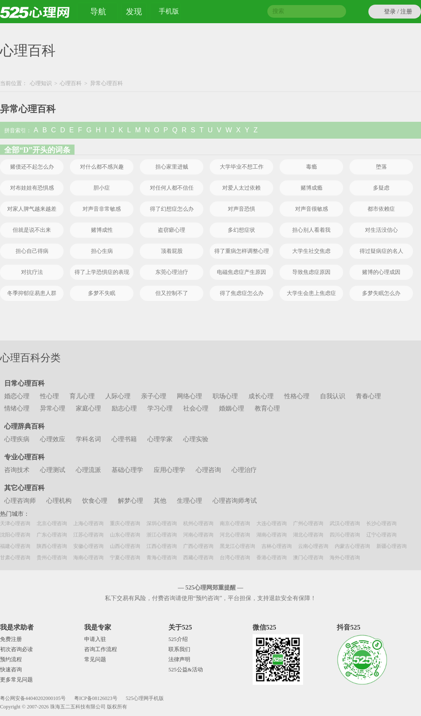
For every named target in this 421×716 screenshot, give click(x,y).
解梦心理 (130, 500)
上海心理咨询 (88, 523)
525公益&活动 (185, 669)
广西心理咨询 (198, 546)
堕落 (381, 167)
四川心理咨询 (345, 535)
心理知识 (41, 83)
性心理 (49, 396)
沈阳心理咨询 (15, 535)
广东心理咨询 (52, 535)
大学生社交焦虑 (311, 251)
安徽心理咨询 (88, 546)
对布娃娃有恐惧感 (32, 188)
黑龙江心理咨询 (237, 546)
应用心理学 (169, 470)
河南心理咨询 (198, 535)
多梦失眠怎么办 (381, 293)
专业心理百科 (24, 457)
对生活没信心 (381, 230)
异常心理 (52, 408)
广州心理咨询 (308, 523)
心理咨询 (208, 470)
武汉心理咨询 (345, 523)
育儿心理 (82, 396)
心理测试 (52, 470)
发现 (134, 11)
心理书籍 (124, 439)
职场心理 (225, 396)
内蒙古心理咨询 (352, 546)
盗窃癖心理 (171, 230)
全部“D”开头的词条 (37, 150)
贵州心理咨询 (52, 557)
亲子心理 (153, 396)
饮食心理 (94, 500)
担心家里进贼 (171, 167)
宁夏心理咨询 (125, 557)
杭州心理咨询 (198, 523)
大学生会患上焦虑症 (311, 293)
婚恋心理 (16, 396)
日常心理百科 (24, 383)
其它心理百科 (24, 487)
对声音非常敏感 (102, 209)
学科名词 (88, 439)
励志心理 (124, 408)
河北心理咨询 (235, 535)
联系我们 (179, 649)
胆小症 (101, 188)
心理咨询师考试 (235, 500)
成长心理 (261, 396)
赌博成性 (102, 230)
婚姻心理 (231, 408)
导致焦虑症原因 (311, 272)
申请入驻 (95, 639)
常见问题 (95, 659)
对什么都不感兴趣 (102, 167)
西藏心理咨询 (198, 557)
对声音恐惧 (241, 209)
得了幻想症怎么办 (172, 209)
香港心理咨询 (271, 557)
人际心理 (118, 396)
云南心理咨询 (313, 546)
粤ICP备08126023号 (95, 698)
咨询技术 (16, 470)
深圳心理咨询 (162, 523)
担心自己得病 (32, 251)
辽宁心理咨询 (381, 535)
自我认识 (332, 396)
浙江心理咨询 (162, 535)
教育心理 (267, 408)
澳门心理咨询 (308, 557)
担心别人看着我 (311, 230)
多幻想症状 (241, 230)
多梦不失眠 (101, 293)
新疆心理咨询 (391, 546)
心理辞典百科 (24, 426)
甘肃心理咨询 (15, 557)
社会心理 (195, 408)
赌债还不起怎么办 (32, 167)
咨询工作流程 (100, 649)
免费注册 (11, 639)
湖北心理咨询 (308, 535)
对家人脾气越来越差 (31, 209)
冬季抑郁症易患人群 (31, 293)
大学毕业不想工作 (242, 167)
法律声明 (179, 659)
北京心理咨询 (52, 523)
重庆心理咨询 (125, 523)
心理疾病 (16, 439)
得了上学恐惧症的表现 (102, 272)
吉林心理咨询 (276, 546)
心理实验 (195, 439)
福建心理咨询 (15, 546)
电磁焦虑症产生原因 (241, 272)
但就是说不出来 (32, 230)
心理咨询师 (20, 500)
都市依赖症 (381, 209)
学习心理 (160, 408)
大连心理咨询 (271, 523)
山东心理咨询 (125, 535)
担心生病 (102, 251)
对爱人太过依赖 (241, 188)
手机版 (169, 12)
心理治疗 (244, 470)
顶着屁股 (172, 251)
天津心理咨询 (15, 523)
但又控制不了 (171, 293)
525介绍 (178, 639)
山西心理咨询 (125, 546)
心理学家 (160, 439)
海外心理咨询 (345, 557)
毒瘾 (311, 167)
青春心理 (368, 396)
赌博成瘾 (311, 188)
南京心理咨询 (235, 523)
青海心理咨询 (162, 557)
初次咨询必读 (16, 649)
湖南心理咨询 (271, 535)
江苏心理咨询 (88, 535)
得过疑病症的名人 (381, 251)
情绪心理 (16, 408)
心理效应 (52, 439)
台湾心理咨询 (235, 557)
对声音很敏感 (311, 209)
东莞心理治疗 (171, 272)
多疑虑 (381, 188)
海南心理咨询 (88, 557)
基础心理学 (127, 470)
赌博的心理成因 (381, 272)
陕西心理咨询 (52, 546)
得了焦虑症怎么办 (242, 293)
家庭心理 (88, 408)
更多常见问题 (16, 679)
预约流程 (11, 659)
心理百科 (28, 50)
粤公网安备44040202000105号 (33, 698)
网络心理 (189, 396)
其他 (160, 500)
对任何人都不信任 (172, 188)
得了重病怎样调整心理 (241, 251)
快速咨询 (11, 669)
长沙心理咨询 (381, 523)
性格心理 (296, 396)
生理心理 (189, 500)
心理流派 (88, 470)
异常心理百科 (28, 109)
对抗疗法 (32, 272)
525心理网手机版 (145, 698)
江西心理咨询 (162, 546)
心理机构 (59, 500)
